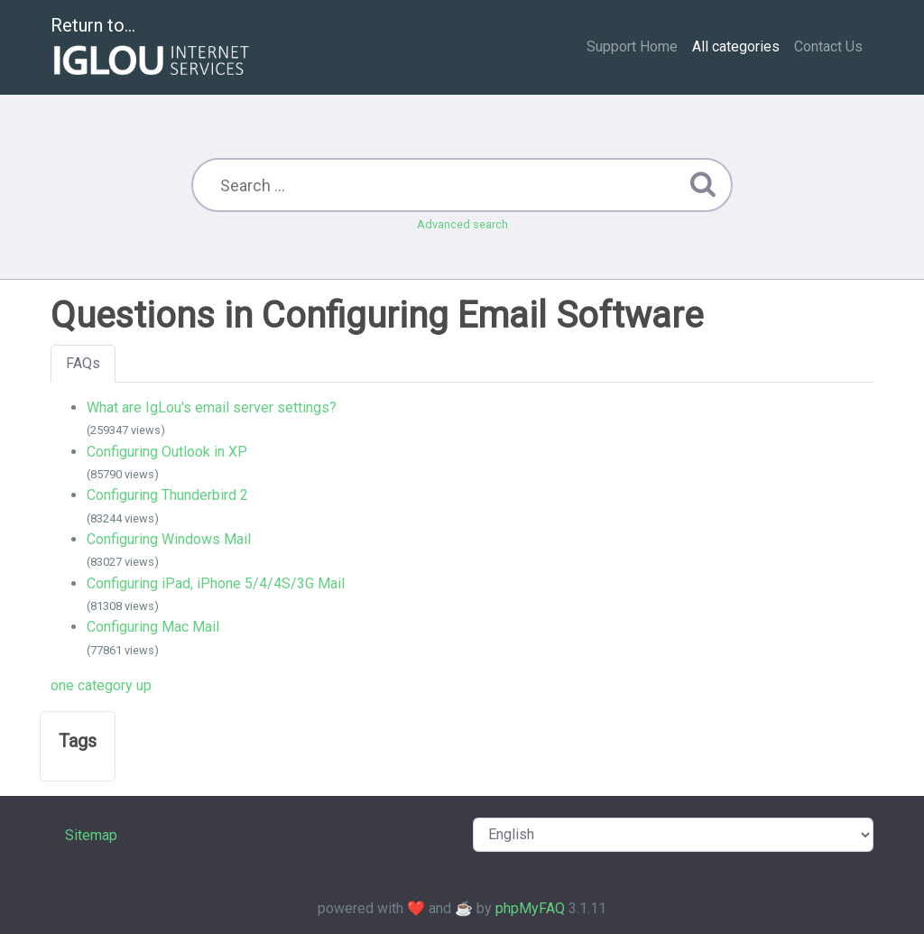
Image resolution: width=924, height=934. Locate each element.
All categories (736, 46)
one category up (101, 685)
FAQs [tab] (83, 363)
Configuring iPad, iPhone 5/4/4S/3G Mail (216, 583)
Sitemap (91, 835)
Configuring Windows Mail (169, 539)
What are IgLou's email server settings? (212, 407)
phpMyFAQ (530, 908)
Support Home (632, 46)
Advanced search (462, 224)
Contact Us (828, 46)
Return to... (152, 48)
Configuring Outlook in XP (167, 451)
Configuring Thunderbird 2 (167, 495)
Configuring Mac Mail (153, 626)
